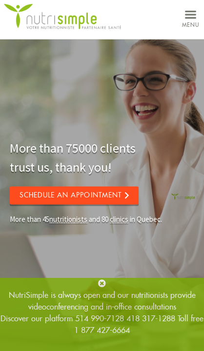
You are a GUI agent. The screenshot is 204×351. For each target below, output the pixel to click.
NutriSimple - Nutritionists (62, 17)
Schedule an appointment (71, 195)
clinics (119, 219)
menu (190, 17)
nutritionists (68, 219)
